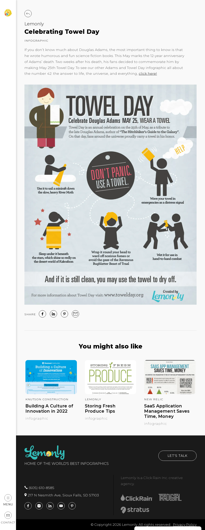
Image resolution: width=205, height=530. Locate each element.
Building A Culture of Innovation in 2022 (49, 408)
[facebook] (42, 313)
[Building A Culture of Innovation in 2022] (51, 393)
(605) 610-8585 (39, 488)
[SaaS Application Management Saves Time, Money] (170, 393)
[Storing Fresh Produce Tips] (110, 393)
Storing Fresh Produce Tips (100, 408)
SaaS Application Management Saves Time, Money (166, 411)
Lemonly (34, 24)
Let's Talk (177, 456)
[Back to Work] (28, 13)
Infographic (36, 40)
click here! (148, 73)
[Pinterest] (64, 313)
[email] (75, 313)
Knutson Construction (46, 399)
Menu (8, 500)
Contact (8, 518)
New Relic (153, 399)
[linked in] (53, 313)
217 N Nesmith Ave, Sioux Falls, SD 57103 (61, 495)
